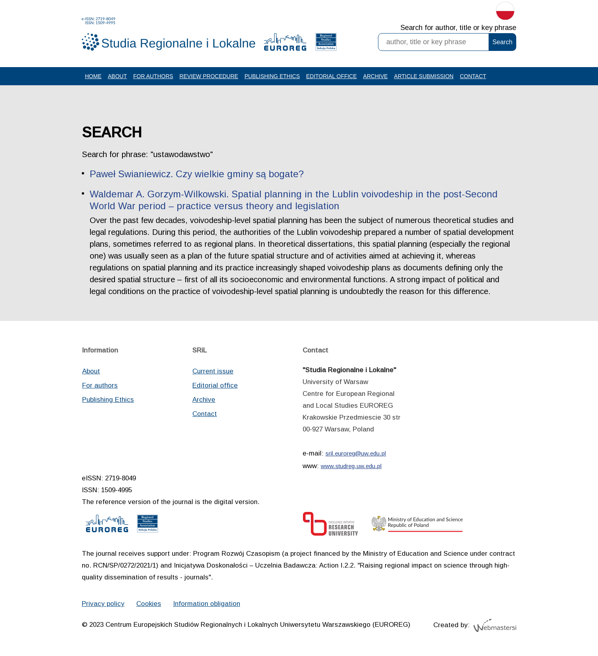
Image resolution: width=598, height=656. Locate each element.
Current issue (212, 371)
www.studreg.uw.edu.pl (351, 466)
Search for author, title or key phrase (458, 28)
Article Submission (424, 76)
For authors (153, 76)
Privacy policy (103, 603)
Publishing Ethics (272, 76)
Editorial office (331, 76)
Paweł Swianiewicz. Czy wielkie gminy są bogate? (197, 174)
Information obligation (206, 603)
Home (93, 76)
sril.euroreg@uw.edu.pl (355, 453)
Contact (473, 76)
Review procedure (208, 76)
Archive (375, 76)
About (117, 76)
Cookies (148, 603)
